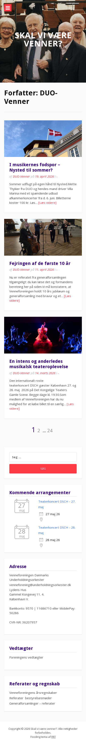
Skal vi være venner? (43, 39)
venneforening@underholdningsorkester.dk (40, 585)
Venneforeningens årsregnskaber (33, 693)
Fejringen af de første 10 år (39, 263)
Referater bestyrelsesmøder (30, 698)
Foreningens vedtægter (26, 657)
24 (50, 430)
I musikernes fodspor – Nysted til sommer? (34, 167)
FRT (53, 737)
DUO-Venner (21, 176)
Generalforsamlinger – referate (31, 703)
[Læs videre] (47, 203)
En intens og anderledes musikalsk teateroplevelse (38, 364)
